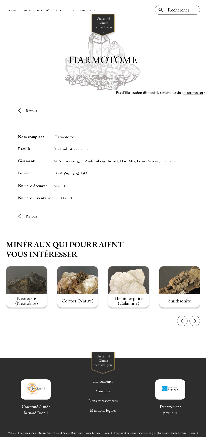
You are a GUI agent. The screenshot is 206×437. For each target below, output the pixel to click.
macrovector (193, 92)
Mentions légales (103, 410)
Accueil (12, 9)
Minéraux (53, 9)
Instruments (32, 9)
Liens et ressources (80, 9)
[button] (182, 329)
